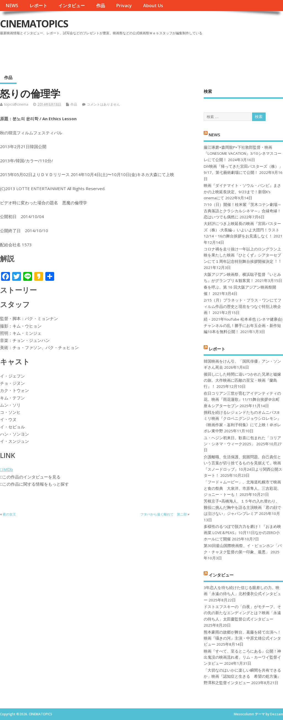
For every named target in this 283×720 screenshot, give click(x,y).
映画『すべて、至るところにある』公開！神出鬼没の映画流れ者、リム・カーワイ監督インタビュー (242, 657)
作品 (100, 5)
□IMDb (6, 469)
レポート (38, 5)
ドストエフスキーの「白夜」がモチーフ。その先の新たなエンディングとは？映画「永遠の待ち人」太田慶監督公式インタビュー (242, 613)
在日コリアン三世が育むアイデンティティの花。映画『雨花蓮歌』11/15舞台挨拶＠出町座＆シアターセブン (242, 399)
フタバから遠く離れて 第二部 (163, 514)
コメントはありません (103, 104)
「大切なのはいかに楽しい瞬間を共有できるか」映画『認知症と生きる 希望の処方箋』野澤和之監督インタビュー (242, 676)
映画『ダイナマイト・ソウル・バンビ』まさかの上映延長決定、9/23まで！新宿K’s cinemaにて (242, 191)
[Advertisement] (177, 52)
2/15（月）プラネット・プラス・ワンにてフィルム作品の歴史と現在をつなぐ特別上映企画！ (242, 306)
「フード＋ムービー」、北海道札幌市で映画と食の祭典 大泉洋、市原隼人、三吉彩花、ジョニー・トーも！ (242, 488)
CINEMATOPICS (34, 23)
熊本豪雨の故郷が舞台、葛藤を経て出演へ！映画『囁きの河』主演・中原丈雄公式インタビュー (242, 638)
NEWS (12, 5)
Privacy (124, 5)
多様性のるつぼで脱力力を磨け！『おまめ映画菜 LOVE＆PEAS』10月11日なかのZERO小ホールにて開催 (242, 532)
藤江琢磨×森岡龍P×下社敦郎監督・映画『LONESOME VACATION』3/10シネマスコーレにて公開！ (242, 153)
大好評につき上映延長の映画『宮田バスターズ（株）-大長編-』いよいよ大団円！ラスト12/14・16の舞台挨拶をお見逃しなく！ (242, 230)
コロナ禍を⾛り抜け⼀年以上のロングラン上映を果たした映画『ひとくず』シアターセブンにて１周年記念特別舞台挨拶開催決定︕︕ (242, 255)
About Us (153, 5)
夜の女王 (9, 514)
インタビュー (71, 5)
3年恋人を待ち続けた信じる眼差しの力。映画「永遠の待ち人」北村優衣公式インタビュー (242, 594)
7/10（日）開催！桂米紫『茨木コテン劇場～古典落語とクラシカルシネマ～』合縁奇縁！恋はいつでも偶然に (242, 210)
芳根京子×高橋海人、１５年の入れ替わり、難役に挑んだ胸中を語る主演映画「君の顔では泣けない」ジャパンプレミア (242, 507)
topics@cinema (16, 104)
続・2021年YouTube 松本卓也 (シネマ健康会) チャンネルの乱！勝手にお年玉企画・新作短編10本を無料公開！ (243, 325)
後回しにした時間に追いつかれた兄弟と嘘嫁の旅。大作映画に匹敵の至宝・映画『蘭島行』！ (242, 380)
